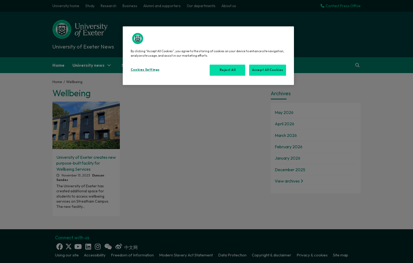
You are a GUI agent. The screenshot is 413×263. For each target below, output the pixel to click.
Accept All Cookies (267, 70)
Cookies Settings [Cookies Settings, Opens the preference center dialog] (145, 69)
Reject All (228, 70)
